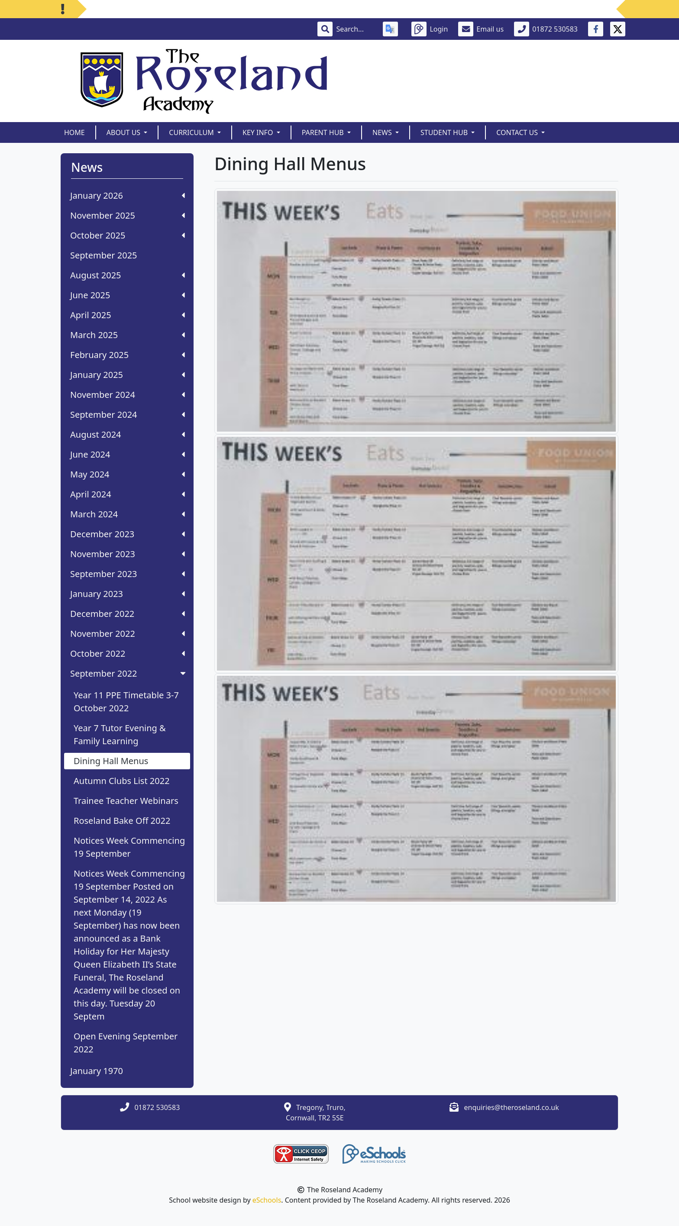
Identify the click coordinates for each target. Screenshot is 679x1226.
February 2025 (127, 355)
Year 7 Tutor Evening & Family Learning (120, 734)
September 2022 (129, 673)
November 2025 (127, 215)
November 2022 (127, 633)
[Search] (354, 29)
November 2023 (127, 554)
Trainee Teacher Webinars (126, 801)
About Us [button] (124, 132)
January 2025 (127, 375)
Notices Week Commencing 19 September (129, 847)
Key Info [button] (258, 132)
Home (74, 132)
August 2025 (127, 275)
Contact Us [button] (518, 132)
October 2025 (127, 235)
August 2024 (127, 434)
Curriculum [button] (192, 132)
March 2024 (127, 514)
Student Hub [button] (444, 132)
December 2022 (127, 613)
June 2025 (127, 295)
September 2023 (127, 574)
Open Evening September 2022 (126, 1042)
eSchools (266, 1200)
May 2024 (127, 474)
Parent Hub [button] (324, 132)
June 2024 (127, 454)
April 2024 (127, 494)
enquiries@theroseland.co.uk (511, 1107)
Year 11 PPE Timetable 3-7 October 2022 (126, 701)
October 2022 (127, 653)
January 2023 (127, 594)
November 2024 (127, 394)
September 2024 (127, 414)
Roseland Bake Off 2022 (122, 820)
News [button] (383, 132)
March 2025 (127, 335)
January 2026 (127, 195)
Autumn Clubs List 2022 (122, 781)
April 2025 (127, 315)
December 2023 (127, 534)
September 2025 (103, 255)
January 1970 (96, 1071)
